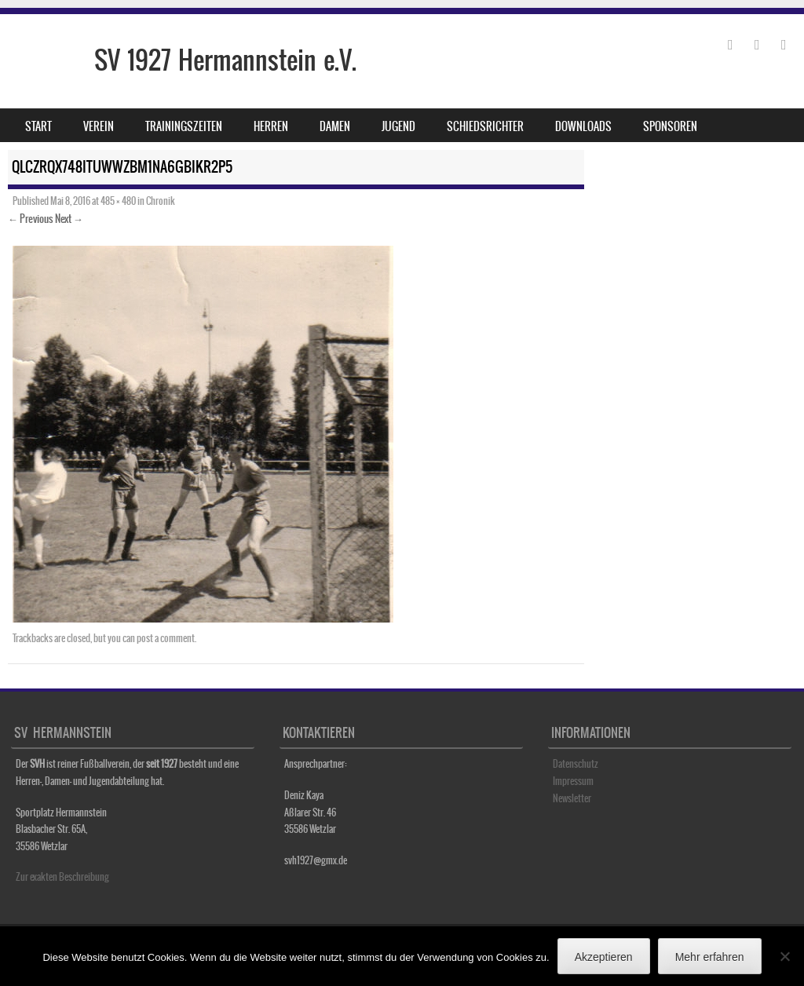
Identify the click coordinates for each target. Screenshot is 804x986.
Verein (98, 126)
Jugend (398, 126)
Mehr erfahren (709, 957)
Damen (335, 126)
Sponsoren (670, 126)
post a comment (166, 638)
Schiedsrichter (485, 126)
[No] (784, 956)
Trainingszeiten (183, 126)
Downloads (583, 126)
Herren (271, 126)
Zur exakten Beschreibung (62, 877)
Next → (69, 218)
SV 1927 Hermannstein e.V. (225, 60)
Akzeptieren (604, 957)
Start (38, 126)
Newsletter (572, 798)
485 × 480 (118, 201)
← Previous (30, 218)
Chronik (160, 201)
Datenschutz (575, 764)
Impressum (573, 781)
